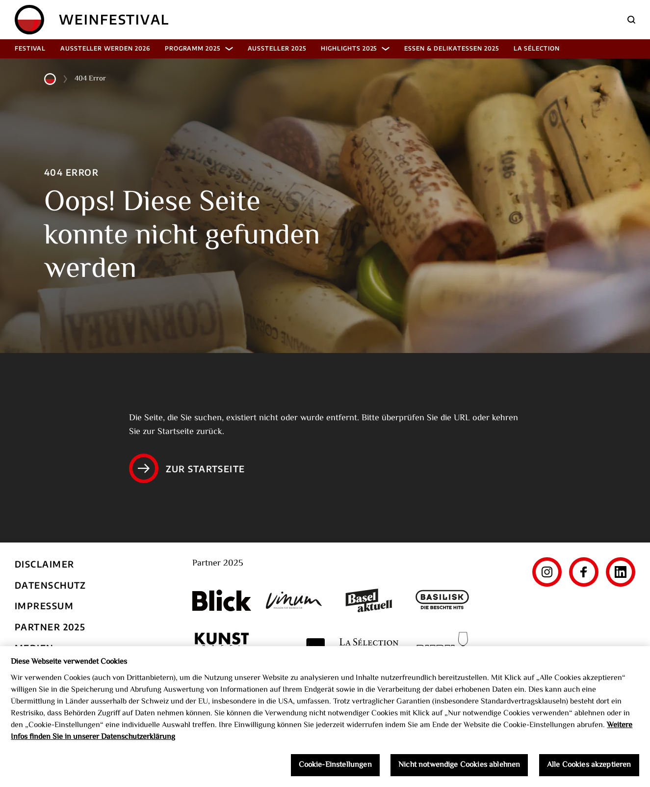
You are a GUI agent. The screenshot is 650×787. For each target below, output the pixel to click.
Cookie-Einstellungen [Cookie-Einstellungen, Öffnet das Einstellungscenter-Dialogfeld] (335, 767)
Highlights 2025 (355, 48)
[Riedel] (442, 647)
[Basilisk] (442, 601)
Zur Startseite (187, 468)
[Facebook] (583, 572)
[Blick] (221, 600)
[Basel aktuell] (368, 601)
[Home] (29, 19)
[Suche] (631, 19)
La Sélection (537, 48)
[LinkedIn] (620, 572)
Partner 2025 (50, 626)
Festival (30, 48)
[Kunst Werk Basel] (221, 647)
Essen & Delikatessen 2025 (451, 48)
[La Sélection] (368, 647)
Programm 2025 (199, 48)
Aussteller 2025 (277, 48)
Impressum (44, 605)
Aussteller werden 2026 (105, 48)
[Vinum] (295, 600)
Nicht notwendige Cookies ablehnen (459, 767)
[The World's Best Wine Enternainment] (295, 647)
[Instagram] (547, 572)
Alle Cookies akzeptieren (589, 767)
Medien (34, 647)
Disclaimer (44, 564)
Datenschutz (50, 585)
